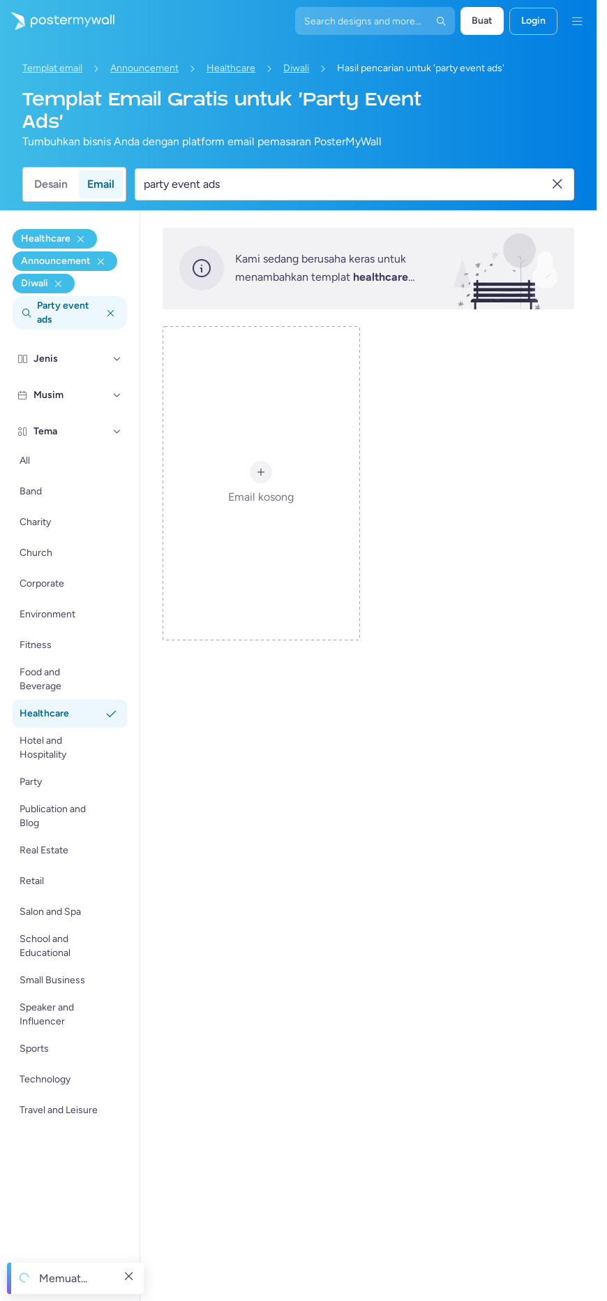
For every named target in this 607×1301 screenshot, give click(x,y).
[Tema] (117, 431)
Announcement (144, 68)
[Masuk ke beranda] (57, 21)
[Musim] (117, 395)
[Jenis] (117, 359)
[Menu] (577, 21)
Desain (51, 184)
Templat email (52, 68)
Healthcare (231, 68)
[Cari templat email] (346, 184)
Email (100, 184)
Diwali (296, 68)
